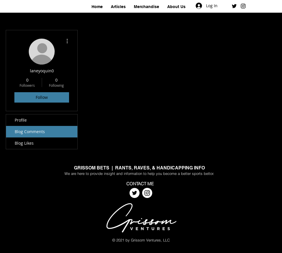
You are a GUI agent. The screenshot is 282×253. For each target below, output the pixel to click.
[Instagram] (147, 193)
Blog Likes (24, 143)
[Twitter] (134, 193)
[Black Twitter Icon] (234, 6)
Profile (21, 120)
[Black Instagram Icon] (243, 6)
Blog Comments (30, 131)
